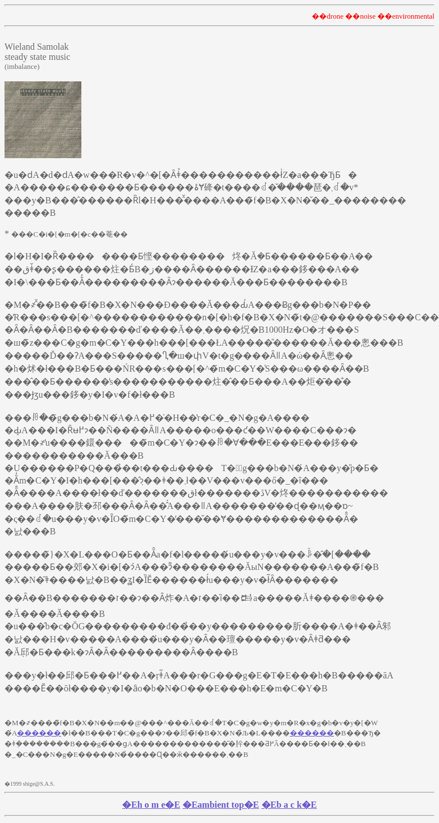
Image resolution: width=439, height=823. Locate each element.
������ (39, 734)
